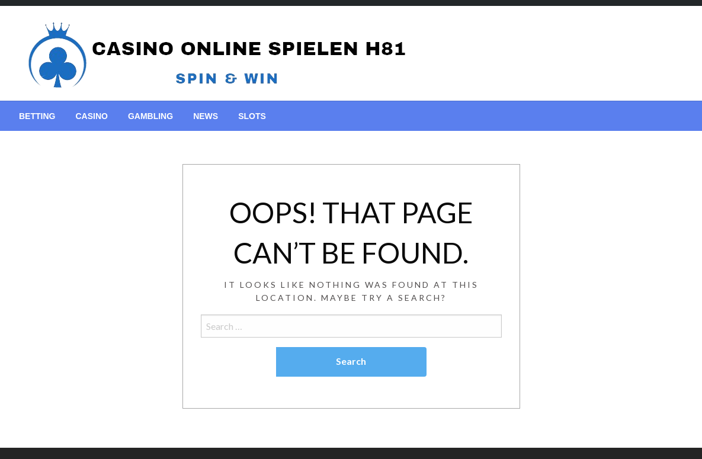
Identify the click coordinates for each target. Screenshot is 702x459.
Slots (252, 116)
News (205, 116)
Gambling (150, 116)
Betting (37, 116)
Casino (91, 116)
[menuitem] (37, 116)
